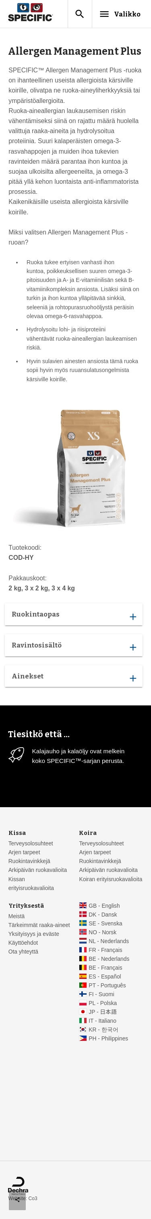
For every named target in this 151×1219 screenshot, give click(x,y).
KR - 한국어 (103, 1030)
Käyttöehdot (23, 943)
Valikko (120, 14)
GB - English (104, 906)
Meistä (16, 916)
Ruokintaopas (74, 616)
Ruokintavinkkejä (29, 861)
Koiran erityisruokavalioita (110, 879)
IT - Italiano (102, 1021)
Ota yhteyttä (23, 952)
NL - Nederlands (109, 941)
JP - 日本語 (102, 1012)
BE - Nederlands (109, 959)
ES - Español (105, 977)
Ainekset (74, 678)
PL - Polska (103, 1003)
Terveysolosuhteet (30, 844)
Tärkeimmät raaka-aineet (39, 925)
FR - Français (105, 950)
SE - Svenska (105, 924)
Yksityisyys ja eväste (33, 934)
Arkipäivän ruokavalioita (37, 870)
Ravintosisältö (74, 647)
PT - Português (107, 986)
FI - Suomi (101, 994)
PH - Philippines (108, 1039)
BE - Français (105, 968)
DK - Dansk (103, 915)
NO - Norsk (102, 932)
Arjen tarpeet (24, 852)
